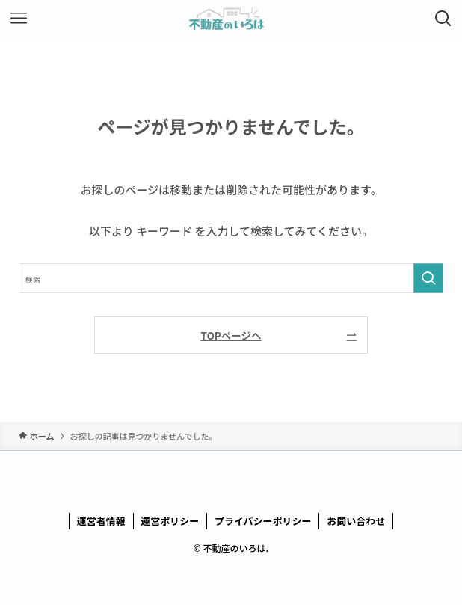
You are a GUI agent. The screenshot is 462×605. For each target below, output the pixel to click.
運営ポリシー (170, 521)
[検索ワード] (231, 278)
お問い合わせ (356, 521)
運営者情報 (101, 521)
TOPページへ (230, 335)
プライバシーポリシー (263, 521)
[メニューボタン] (18, 18)
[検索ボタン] (443, 18)
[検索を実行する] (428, 278)
